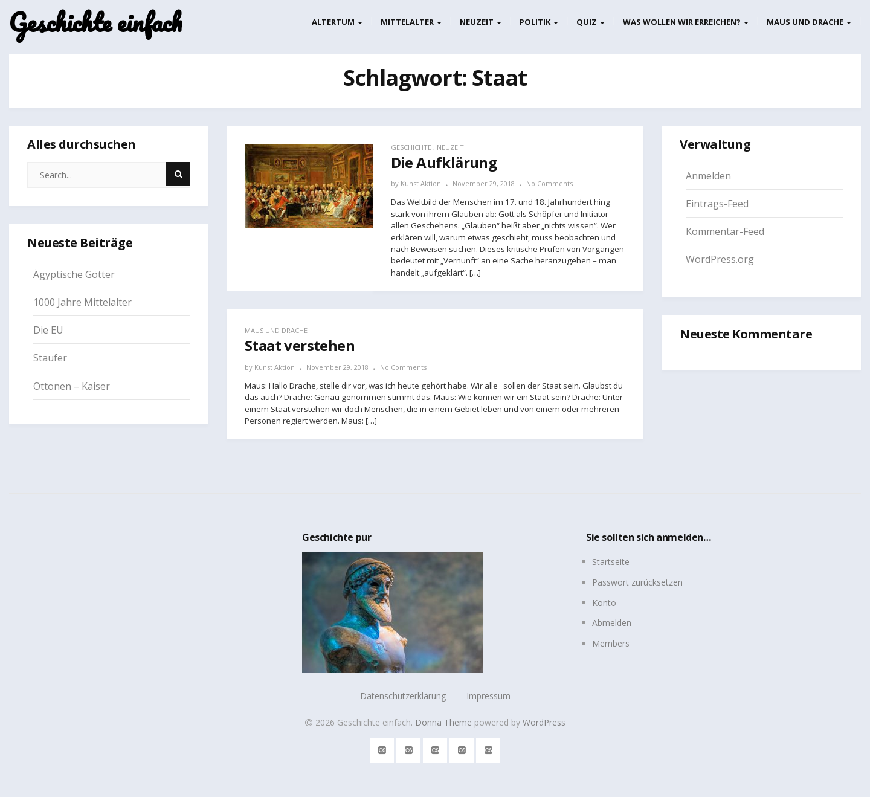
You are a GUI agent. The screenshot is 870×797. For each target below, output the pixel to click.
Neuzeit (480, 21)
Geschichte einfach (95, 22)
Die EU (48, 330)
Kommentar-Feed (725, 231)
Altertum (337, 21)
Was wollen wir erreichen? (686, 21)
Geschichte (411, 147)
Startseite (611, 561)
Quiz (590, 21)
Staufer (50, 357)
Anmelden (708, 175)
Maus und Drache (809, 21)
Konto (604, 602)
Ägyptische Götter (74, 274)
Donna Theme (444, 722)
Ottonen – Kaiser (71, 386)
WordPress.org (720, 259)
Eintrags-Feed (717, 203)
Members (611, 643)
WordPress (544, 722)
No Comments (549, 183)
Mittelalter (411, 21)
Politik (539, 21)
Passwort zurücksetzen (637, 582)
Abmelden (611, 622)
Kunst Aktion (421, 183)
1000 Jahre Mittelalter (82, 302)
